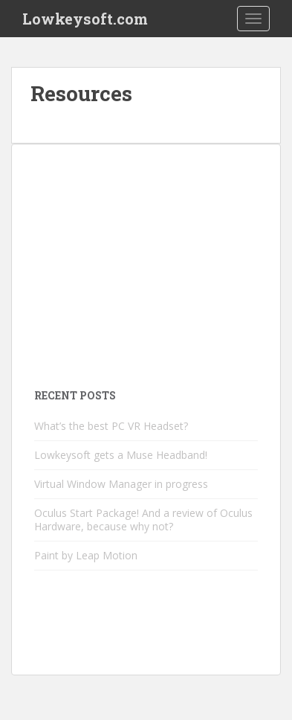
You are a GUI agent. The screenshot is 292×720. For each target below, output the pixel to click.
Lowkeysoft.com (85, 18)
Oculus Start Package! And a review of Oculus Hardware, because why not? (143, 519)
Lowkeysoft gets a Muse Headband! (120, 455)
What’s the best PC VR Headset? (111, 426)
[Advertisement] (146, 260)
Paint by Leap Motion (85, 555)
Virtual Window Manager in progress (121, 484)
